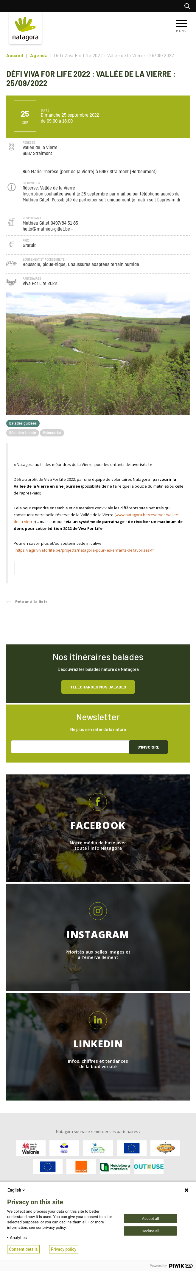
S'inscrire (148, 746)
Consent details (23, 1249)
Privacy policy (63, 1249)
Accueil (14, 55)
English (16, 1190)
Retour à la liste (31, 601)
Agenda (39, 55)
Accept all (150, 1218)
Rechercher (188, 6)
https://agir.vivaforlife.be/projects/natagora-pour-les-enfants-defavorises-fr (84, 550)
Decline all (150, 1231)
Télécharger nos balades (98, 686)
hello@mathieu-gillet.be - (48, 229)
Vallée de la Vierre (57, 188)
